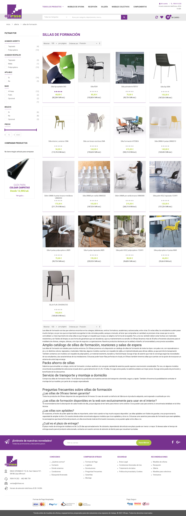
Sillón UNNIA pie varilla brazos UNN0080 (129, 196)
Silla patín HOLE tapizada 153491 (165, 196)
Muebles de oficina (160, 462)
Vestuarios (157, 475)
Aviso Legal (123, 462)
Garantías (89, 475)
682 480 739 (25, 479)
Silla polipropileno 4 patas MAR (165, 250)
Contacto (55, 465)
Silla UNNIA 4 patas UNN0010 (165, 141)
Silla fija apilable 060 (58, 87)
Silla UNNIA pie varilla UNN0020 (94, 196)
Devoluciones (90, 468)
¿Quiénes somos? (58, 462)
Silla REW (94, 87)
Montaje (88, 478)
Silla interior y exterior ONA (58, 141)
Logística (88, 465)
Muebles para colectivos (162, 472)
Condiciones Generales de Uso (130, 465)
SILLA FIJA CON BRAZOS (58, 305)
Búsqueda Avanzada (59, 475)
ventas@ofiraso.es (17, 483)
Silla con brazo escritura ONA (94, 141)
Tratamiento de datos (127, 468)
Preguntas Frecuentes (93, 472)
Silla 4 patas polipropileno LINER (58, 250)
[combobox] (84, 17)
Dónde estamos (57, 468)
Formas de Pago (91, 462)
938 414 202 (14, 479)
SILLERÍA (16, 24)
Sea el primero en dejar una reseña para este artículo (94, 91)
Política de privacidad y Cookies (130, 472)
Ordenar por (73, 43)
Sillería (155, 468)
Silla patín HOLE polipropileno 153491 (130, 250)
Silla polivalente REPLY (129, 87)
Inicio (8, 24)
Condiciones (56, 472)
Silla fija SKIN (165, 87)
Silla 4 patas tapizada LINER (94, 250)
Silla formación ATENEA (130, 141)
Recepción (157, 465)
